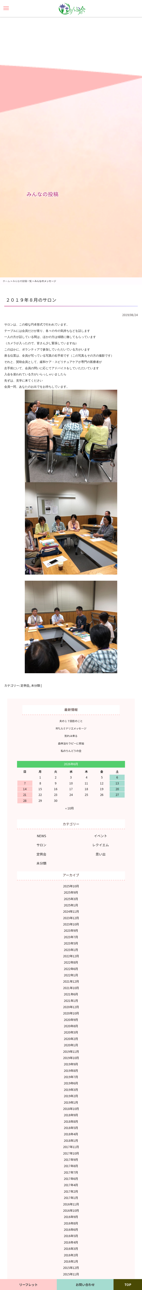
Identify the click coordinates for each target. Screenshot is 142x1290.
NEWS (41, 835)
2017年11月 (71, 1147)
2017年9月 (71, 1159)
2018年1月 (71, 1140)
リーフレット (28, 1284)
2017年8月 (71, 1166)
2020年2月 (71, 1038)
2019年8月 (71, 1070)
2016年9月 (71, 1216)
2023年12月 (71, 918)
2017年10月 (71, 1153)
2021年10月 (71, 988)
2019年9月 (71, 1064)
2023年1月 (71, 949)
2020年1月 (71, 1045)
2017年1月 (71, 1197)
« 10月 (69, 808)
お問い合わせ (85, 1284)
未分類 (35, 685)
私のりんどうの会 (71, 751)
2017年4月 (71, 1185)
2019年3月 (71, 1089)
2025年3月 (71, 899)
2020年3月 (71, 1032)
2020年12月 (71, 1007)
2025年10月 (71, 886)
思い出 (101, 854)
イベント (100, 835)
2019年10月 (71, 1058)
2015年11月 (71, 1274)
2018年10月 (71, 1108)
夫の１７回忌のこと (71, 721)
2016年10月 (71, 1210)
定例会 (25, 685)
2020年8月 (71, 1026)
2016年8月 (71, 1223)
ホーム (6, 281)
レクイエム (100, 844)
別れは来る (71, 736)
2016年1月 (71, 1261)
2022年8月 (71, 962)
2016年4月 (71, 1242)
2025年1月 (71, 905)
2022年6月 (71, 969)
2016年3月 (71, 1248)
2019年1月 (71, 1102)
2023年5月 (71, 943)
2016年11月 (71, 1204)
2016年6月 (71, 1229)
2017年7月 (71, 1172)
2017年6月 (71, 1178)
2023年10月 (71, 924)
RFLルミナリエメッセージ (71, 728)
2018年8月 (71, 1121)
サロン (41, 844)
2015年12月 (71, 1267)
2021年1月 (71, 1000)
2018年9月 (71, 1115)
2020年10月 (71, 1013)
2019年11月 (71, 1051)
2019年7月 (71, 1077)
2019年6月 (71, 1083)
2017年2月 (71, 1191)
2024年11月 (71, 911)
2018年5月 (71, 1127)
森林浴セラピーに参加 (71, 743)
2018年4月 (71, 1134)
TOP (127, 1284)
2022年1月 (71, 975)
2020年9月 (71, 1019)
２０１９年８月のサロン (31, 299)
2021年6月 (71, 994)
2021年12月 (71, 981)
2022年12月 (71, 956)
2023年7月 (71, 937)
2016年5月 (71, 1236)
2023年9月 (71, 930)
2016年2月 (71, 1255)
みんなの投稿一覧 (22, 281)
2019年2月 (71, 1096)
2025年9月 (71, 892)
